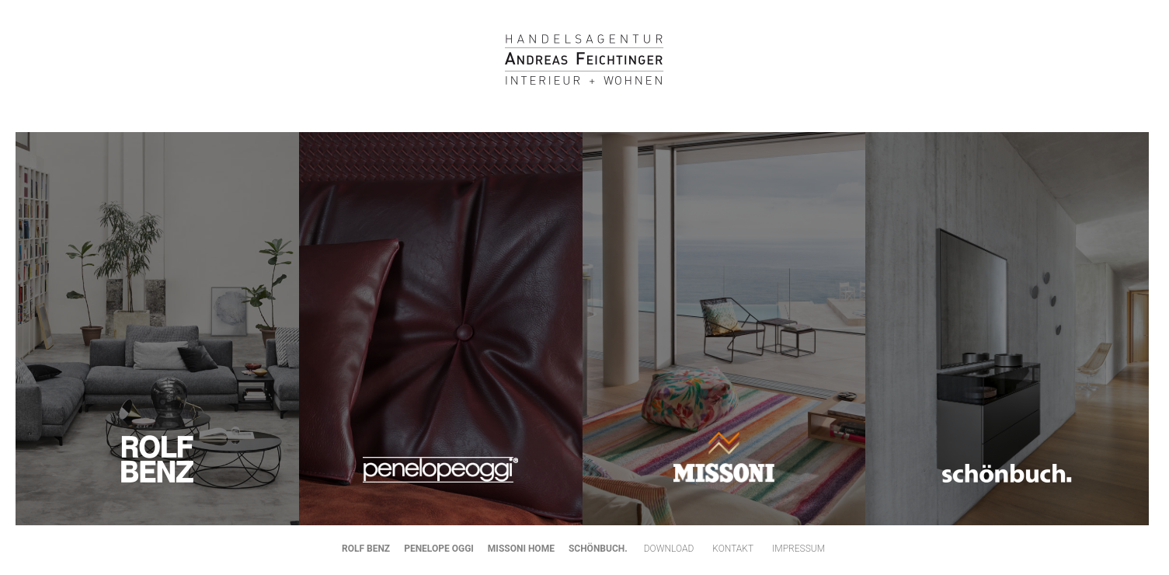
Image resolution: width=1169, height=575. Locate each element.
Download (669, 548)
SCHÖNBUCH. (598, 548)
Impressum (798, 548)
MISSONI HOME (521, 548)
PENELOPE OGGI (439, 548)
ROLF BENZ (366, 548)
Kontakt (732, 548)
